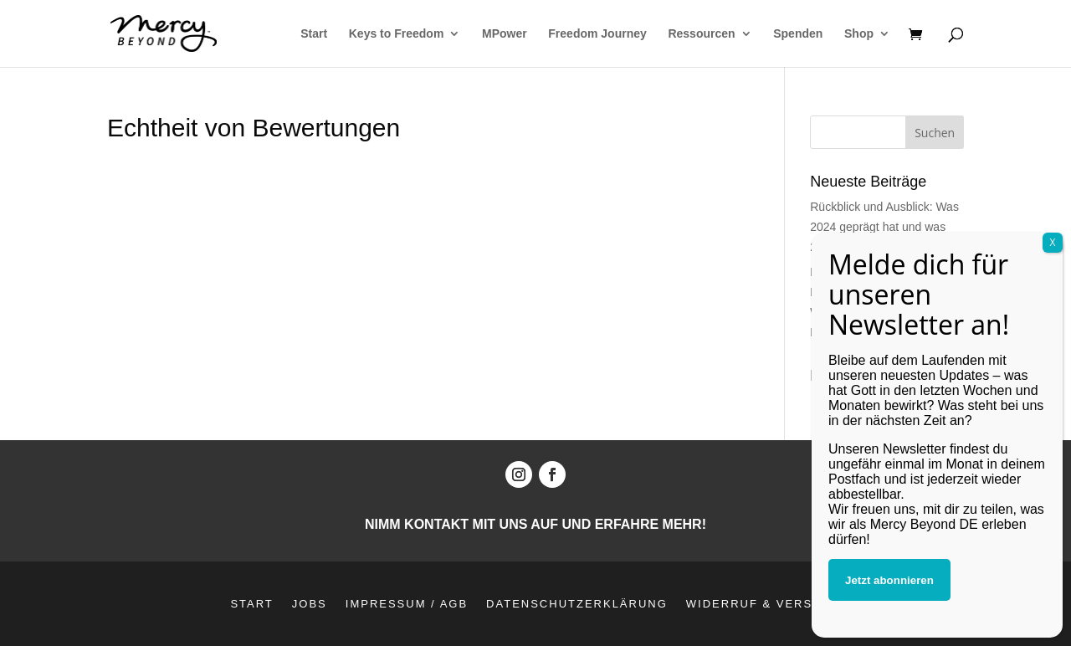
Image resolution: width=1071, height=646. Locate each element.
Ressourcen (701, 34)
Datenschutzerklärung (577, 603)
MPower (504, 34)
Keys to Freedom (396, 34)
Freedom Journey (597, 34)
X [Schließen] (1053, 393)
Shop (859, 34)
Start (313, 34)
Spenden (797, 34)
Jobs (309, 603)
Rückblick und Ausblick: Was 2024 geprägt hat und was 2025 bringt (884, 227)
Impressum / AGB (407, 603)
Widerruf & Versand (763, 603)
